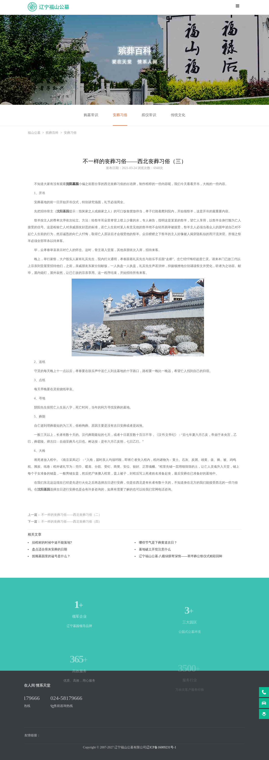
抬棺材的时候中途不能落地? (52, 542)
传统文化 (178, 115)
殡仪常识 (149, 115)
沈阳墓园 (72, 184)
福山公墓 (34, 132)
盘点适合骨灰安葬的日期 (49, 549)
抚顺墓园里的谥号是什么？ (51, 556)
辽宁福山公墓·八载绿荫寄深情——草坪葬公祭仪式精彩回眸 (181, 556)
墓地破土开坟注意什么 (155, 549)
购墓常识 (91, 115)
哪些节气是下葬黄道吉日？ (158, 542)
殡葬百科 (52, 132)
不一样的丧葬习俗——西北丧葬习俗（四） (71, 521)
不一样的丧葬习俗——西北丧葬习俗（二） (71, 514)
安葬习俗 (120, 115)
